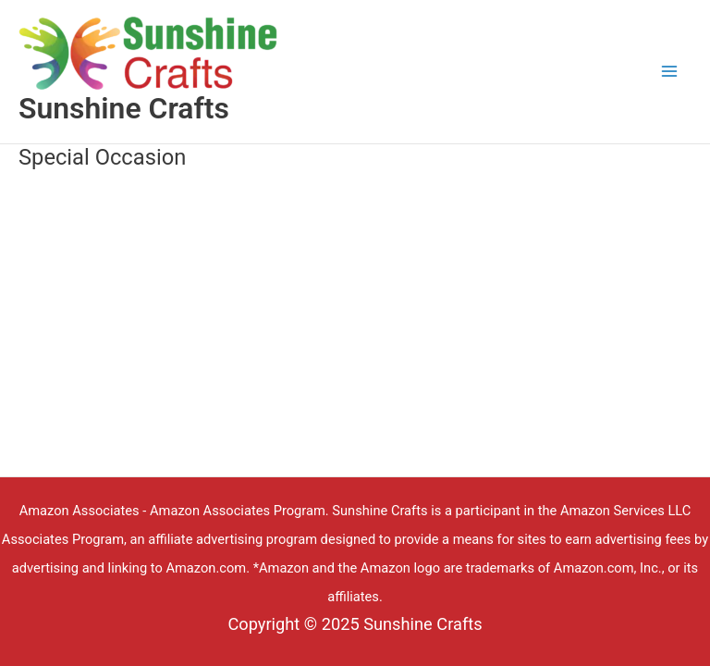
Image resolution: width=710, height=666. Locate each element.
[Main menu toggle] (670, 71)
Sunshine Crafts (123, 108)
